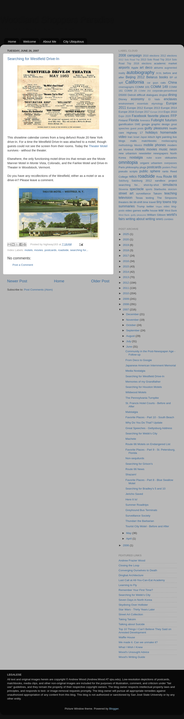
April (129, 538)
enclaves (170, 99)
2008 (126, 304)
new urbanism (128, 153)
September (133, 330)
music (163, 149)
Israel (136, 137)
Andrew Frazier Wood (132, 560)
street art (126, 193)
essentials (142, 103)
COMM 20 (131, 90)
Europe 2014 (169, 107)
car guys (152, 82)
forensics (145, 120)
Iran (130, 137)
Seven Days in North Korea (135, 599)
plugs (143, 167)
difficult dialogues (147, 95)
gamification (126, 124)
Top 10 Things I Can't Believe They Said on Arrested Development (145, 631)
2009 (126, 298)
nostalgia (136, 157)
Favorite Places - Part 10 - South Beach (150, 417)
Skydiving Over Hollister (133, 604)
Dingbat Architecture (131, 575)
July (129, 341)
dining (172, 95)
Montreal (128, 149)
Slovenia (123, 189)
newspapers (160, 153)
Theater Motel (98, 146)
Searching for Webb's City (141, 433)
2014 (126, 271)
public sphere (149, 171)
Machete (131, 438)
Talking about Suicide (132, 624)
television (125, 197)
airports (124, 67)
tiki (131, 202)
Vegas (159, 206)
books (163, 77)
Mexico (138, 145)
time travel (149, 202)
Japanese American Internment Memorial (151, 365)
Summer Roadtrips (137, 504)
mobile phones (155, 145)
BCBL (159, 73)
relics (133, 176)
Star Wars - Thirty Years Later (137, 609)
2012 (126, 282)
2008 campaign (130, 55)
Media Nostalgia (135, 370)
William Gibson (156, 214)
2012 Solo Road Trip (129, 59)
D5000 (123, 95)
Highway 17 (135, 132)
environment (126, 103)
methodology (126, 145)
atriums (158, 67)
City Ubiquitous (73, 41)
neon (173, 149)
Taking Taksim (127, 619)
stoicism (172, 189)
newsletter (145, 153)
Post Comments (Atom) (38, 289)
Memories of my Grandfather (143, 381)
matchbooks (149, 140)
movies (38, 250)
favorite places (158, 116)
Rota (159, 176)
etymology (157, 103)
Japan (143, 137)
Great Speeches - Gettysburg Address (149, 428)
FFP (174, 116)
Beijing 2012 (135, 77)
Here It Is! (132, 499)
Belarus (151, 77)
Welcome (29, 41)
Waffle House (127, 637)
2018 (126, 250)
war (161, 210)
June (129, 346)
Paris (122, 167)
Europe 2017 (142, 111)
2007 (126, 309)
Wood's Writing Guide (132, 657)
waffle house (149, 210)
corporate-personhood (165, 90)
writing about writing (140, 219)
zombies (168, 219)
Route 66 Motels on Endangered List (148, 444)
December (133, 314)
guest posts (136, 128)
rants (165, 171)
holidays (151, 132)
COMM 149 (159, 87)
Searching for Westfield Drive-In (33, 59)
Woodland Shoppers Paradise (57, 19)
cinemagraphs (126, 87)
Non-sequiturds (135, 458)
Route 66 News (135, 469)
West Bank (171, 210)
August (131, 335)
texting (150, 197)
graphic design (160, 124)
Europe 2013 (152, 107)
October (131, 325)
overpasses (170, 163)
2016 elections (142, 63)
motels (29, 250)
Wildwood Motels (136, 392)
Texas (139, 197)
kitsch (151, 137)
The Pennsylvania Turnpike (142, 397)
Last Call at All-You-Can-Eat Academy (142, 580)
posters (166, 167)
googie (146, 124)
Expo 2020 (125, 116)
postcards (51, 250)
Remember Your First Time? (136, 590)
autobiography (140, 72)
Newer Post (17, 281)
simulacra (170, 184)
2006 (126, 545)
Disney (123, 99)
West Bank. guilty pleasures (132, 215)
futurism (171, 120)
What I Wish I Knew (131, 647)
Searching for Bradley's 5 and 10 (145, 488)
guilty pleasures (156, 128)
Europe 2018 (156, 112)
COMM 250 (144, 91)
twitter (150, 206)
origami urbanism (151, 163)
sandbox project (166, 180)
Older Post (100, 281)
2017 (126, 255)
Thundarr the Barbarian (140, 520)
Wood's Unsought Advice (134, 652)
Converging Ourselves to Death (138, 570)
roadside (63, 250)
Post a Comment (22, 264)
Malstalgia (132, 411)
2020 (126, 239)
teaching (170, 193)
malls (133, 140)
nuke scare (153, 157)
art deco (146, 67)
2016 (126, 261)
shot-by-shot (151, 184)
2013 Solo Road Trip (152, 59)
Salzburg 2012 (141, 180)
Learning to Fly (128, 585)
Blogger (114, 708)
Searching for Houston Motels (144, 386)
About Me (49, 41)
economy (137, 99)
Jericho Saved (134, 493)
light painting (164, 137)
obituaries (171, 157)
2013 (126, 277)
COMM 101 (142, 87)
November (133, 319)
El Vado (154, 99)
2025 (126, 234)
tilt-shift (138, 202)
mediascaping (169, 141)
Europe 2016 (127, 111)
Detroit (132, 95)
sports (149, 189)
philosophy (132, 167)
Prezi (174, 167)
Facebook (139, 116)
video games (133, 210)
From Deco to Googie (139, 360)
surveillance (143, 193)
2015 (126, 266)
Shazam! (131, 474)
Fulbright (157, 120)
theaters (124, 202)
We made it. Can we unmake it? (138, 642)
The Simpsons (167, 197)
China (172, 82)
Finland (123, 120)
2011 (126, 288)
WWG (159, 219)
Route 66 (170, 176)
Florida (134, 120)
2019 (126, 244)
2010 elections (151, 55)
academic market (165, 63)
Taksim (157, 193)
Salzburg (123, 180)
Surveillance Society (138, 515)
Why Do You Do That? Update (144, 422)
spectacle (137, 189)
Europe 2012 (135, 107)
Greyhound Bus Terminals (141, 510)
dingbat (163, 95)
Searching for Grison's (139, 463)
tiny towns (164, 202)
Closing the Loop (129, 565)
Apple (134, 67)
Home (12, 41)
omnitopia (128, 162)
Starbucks (160, 189)
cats (163, 82)
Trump (141, 206)
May (129, 533)
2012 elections (168, 55)
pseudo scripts (128, 171)
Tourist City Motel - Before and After (147, 526)
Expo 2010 (170, 111)
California (134, 82)
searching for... (79, 250)
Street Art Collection (131, 614)
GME (137, 124)
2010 (126, 293)
